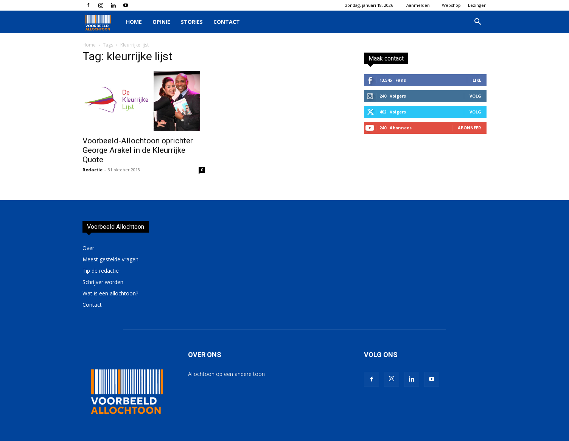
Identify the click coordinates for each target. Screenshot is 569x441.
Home (134, 21)
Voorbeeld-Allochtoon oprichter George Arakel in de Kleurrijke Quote (137, 150)
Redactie (92, 169)
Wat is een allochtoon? (110, 293)
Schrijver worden (102, 282)
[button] (477, 22)
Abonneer (469, 127)
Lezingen (477, 5)
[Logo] (101, 22)
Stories (192, 21)
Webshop (451, 5)
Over (88, 248)
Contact (226, 21)
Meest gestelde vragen (110, 259)
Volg (475, 96)
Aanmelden (418, 5)
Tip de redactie (100, 270)
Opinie (161, 21)
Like (477, 80)
